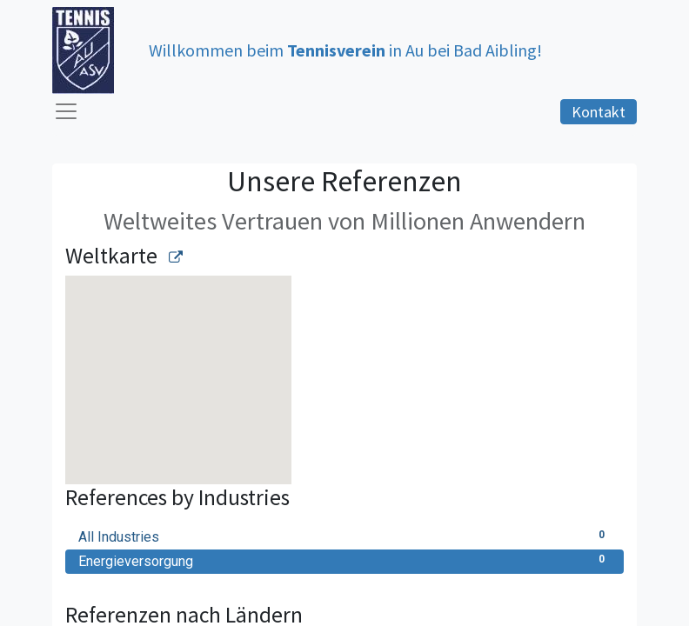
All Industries (344, 536)
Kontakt (598, 112)
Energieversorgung (344, 560)
